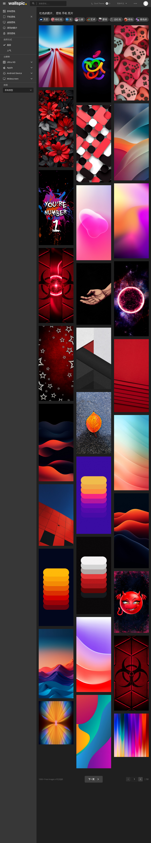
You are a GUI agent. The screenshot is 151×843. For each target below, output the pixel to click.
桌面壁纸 (9, 22)
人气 (9, 50)
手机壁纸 (17, 16)
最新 (9, 45)
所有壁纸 (9, 11)
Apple (8, 67)
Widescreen (11, 78)
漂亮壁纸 (9, 33)
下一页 (93, 779)
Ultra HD (9, 62)
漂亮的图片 (10, 27)
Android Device (12, 73)
